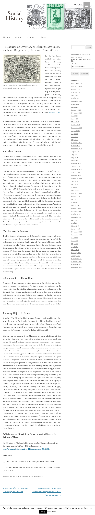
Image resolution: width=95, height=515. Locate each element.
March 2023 (75, 122)
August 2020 (75, 172)
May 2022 (74, 140)
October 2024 (75, 98)
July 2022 (74, 134)
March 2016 (75, 250)
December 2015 (76, 259)
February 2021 (76, 163)
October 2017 (75, 214)
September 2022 (76, 128)
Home (6, 37)
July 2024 (74, 107)
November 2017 (76, 211)
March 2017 (75, 226)
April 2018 (74, 202)
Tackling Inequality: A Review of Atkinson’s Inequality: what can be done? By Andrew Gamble (46, 491)
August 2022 (75, 131)
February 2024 (76, 110)
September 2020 (76, 169)
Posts (43, 37)
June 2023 (74, 119)
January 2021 (75, 166)
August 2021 (75, 152)
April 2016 (74, 247)
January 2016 (75, 256)
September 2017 (76, 217)
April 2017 (74, 223)
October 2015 (75, 265)
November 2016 (76, 232)
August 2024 (75, 104)
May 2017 (74, 220)
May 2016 (74, 244)
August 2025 (75, 92)
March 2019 (75, 190)
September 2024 (76, 101)
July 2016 (74, 238)
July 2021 (74, 155)
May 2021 (74, 157)
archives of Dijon (55, 112)
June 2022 (74, 137)
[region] (47, 16)
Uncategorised (23, 476)
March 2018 (75, 205)
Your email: (75, 63)
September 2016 (76, 235)
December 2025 (76, 83)
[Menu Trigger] (86, 5)
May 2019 (74, 184)
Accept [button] (43, 512)
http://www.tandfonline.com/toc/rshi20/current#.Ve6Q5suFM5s (26, 449)
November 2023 (76, 113)
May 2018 (74, 199)
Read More (51, 512)
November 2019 (76, 178)
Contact (31, 37)
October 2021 (75, 146)
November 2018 (76, 193)
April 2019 (74, 187)
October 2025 (75, 89)
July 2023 (74, 116)
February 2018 (76, 208)
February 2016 (76, 253)
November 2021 (76, 143)
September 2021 (76, 149)
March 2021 (75, 160)
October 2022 (75, 125)
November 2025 (76, 86)
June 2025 (74, 95)
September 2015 (76, 268)
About (18, 37)
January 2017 (75, 229)
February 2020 (76, 175)
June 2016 (74, 241)
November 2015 (76, 262)
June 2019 (74, 181)
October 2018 (75, 196)
